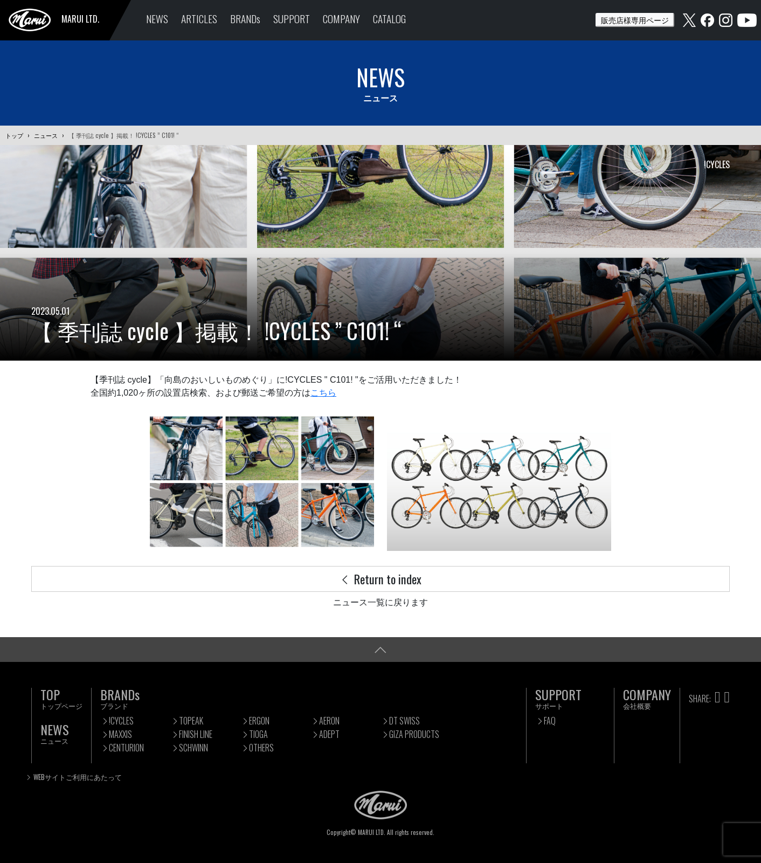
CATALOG (389, 18)
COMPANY (341, 18)
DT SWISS (404, 720)
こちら (323, 392)
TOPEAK (191, 720)
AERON (329, 720)
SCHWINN (193, 747)
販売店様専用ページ (635, 19)
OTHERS (261, 747)
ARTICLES (199, 18)
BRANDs (245, 18)
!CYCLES (121, 720)
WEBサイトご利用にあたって (77, 777)
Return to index (380, 579)
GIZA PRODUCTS (414, 734)
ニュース (46, 135)
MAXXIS (120, 734)
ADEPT (329, 734)
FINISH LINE (195, 734)
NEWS (157, 18)
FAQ (550, 720)
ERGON (259, 720)
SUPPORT (291, 18)
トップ (14, 135)
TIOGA (258, 734)
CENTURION (126, 747)
